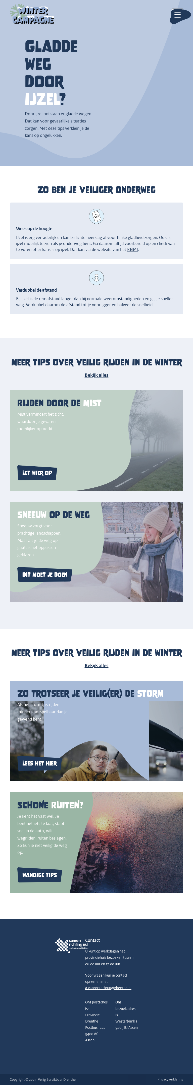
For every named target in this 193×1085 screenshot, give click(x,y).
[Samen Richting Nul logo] (66, 946)
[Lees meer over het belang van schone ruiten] (96, 842)
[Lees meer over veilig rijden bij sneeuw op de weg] (96, 552)
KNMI (132, 250)
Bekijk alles (97, 375)
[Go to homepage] (32, 14)
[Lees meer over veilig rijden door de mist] (96, 440)
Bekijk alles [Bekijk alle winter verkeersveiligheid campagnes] (97, 665)
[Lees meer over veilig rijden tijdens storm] (96, 731)
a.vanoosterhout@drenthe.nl (108, 988)
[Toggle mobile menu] (177, 14)
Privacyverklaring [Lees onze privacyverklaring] (170, 1079)
